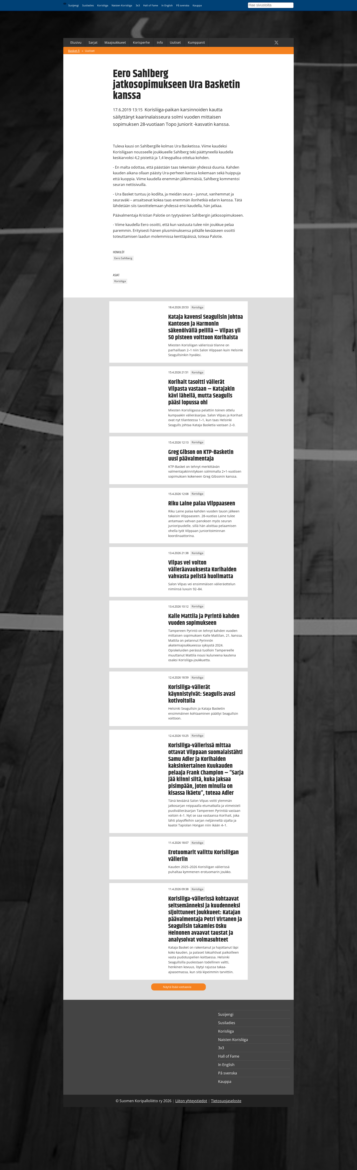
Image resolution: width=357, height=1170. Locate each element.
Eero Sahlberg (123, 258)
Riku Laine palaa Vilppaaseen (201, 503)
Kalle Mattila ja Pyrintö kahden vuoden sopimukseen (204, 619)
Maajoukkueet (115, 42)
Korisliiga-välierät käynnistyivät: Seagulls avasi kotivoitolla (201, 694)
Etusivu (76, 42)
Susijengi (73, 5)
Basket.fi (74, 51)
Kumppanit (196, 42)
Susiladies (88, 5)
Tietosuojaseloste (226, 1100)
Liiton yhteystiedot (191, 1100)
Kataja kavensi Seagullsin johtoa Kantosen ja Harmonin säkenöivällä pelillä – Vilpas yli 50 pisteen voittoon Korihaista (205, 327)
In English (167, 5)
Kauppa (197, 5)
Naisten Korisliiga (122, 5)
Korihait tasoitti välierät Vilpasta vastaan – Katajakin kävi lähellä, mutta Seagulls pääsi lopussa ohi (201, 392)
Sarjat (93, 42)
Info (160, 42)
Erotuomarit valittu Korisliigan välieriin (203, 856)
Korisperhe (141, 42)
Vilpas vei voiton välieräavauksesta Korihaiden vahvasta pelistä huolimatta (202, 569)
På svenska (182, 5)
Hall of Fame (150, 5)
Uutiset (175, 42)
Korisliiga (102, 5)
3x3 (138, 5)
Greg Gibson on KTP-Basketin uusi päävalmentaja (201, 455)
